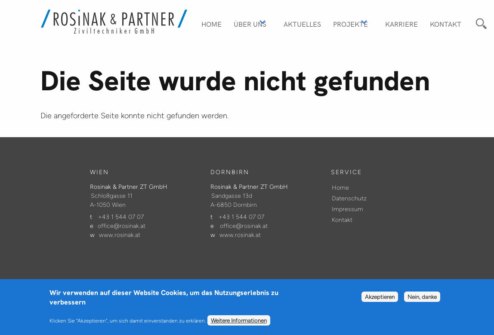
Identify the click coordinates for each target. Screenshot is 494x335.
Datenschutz (349, 198)
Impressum (347, 209)
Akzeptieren (380, 300)
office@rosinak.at (121, 226)
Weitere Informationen (239, 324)
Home (211, 23)
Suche (480, 22)
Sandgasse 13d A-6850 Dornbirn (233, 200)
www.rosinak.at (119, 235)
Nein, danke (422, 300)
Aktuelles (302, 23)
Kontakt (445, 23)
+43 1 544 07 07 (121, 217)
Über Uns (250, 23)
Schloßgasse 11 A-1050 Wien (111, 200)
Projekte (350, 23)
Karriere (401, 23)
